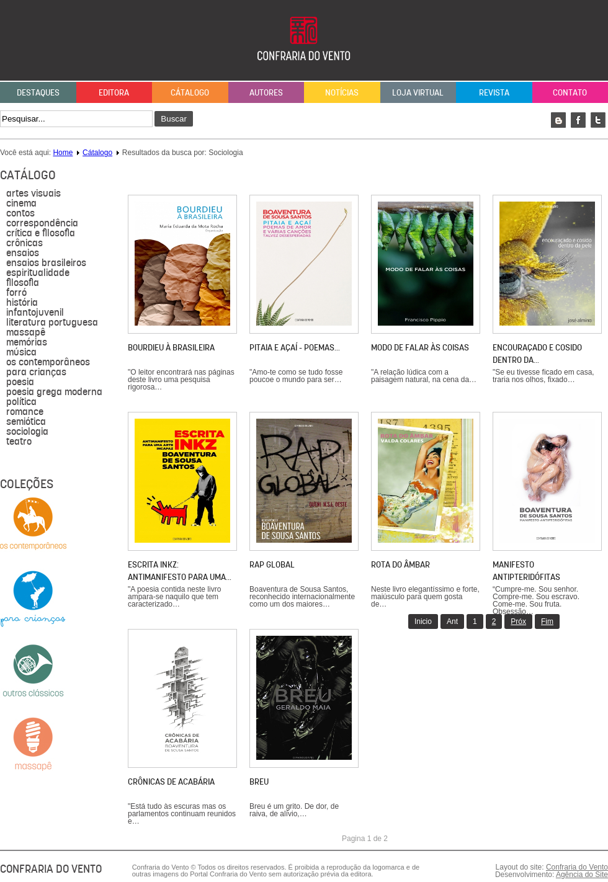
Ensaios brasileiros (46, 263)
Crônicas (24, 243)
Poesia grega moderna (54, 392)
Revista (494, 92)
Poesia (20, 382)
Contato (570, 92)
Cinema (21, 203)
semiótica (26, 422)
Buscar (173, 118)
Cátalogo (190, 92)
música (21, 352)
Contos (20, 213)
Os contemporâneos (48, 362)
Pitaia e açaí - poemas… (294, 347)
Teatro (19, 442)
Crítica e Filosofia (40, 233)
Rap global (272, 564)
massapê (25, 332)
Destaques (38, 92)
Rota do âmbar (400, 564)
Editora (114, 92)
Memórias (26, 342)
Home (63, 152)
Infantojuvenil (35, 313)
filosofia (22, 283)
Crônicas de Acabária (171, 781)
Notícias (342, 92)
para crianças (36, 372)
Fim (547, 621)
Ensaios (22, 253)
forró (16, 293)
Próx (518, 621)
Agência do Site (582, 874)
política (21, 402)
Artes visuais (33, 193)
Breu (259, 781)
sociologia (27, 432)
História (22, 303)
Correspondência (42, 223)
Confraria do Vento (577, 867)
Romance (24, 412)
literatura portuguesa (52, 322)
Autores (266, 92)
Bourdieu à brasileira (171, 347)
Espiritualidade (37, 273)
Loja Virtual (418, 92)
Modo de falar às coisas (420, 347)
